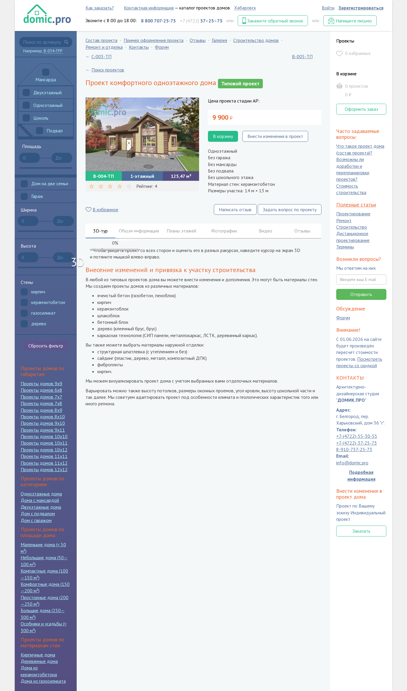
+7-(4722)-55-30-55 (356, 436)
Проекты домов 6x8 (41, 390)
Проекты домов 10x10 (44, 436)
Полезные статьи (356, 204)
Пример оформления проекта (153, 40)
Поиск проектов (107, 70)
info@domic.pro (352, 463)
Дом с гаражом (36, 520)
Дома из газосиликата (43, 681)
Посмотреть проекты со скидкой (359, 362)
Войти (328, 8)
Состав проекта (101, 40)
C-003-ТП (101, 56)
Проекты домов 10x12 (44, 450)
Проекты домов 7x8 (41, 403)
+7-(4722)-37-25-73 (356, 443)
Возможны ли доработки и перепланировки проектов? (352, 169)
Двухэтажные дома (41, 507)
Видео (265, 231)
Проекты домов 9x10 (43, 423)
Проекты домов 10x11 (44, 443)
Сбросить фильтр (45, 346)
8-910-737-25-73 (354, 449)
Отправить (361, 294)
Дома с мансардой (40, 500)
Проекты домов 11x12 (44, 463)
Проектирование (353, 214)
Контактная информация (149, 8)
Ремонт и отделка (104, 47)
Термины (345, 247)
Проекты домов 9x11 (43, 430)
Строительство (351, 227)
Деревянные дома (39, 661)
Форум (162, 47)
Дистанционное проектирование (353, 237)
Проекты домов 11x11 (44, 456)
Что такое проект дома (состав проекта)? (360, 149)
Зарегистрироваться (361, 8)
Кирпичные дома (38, 655)
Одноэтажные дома (41, 494)
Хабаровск (245, 8)
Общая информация (139, 231)
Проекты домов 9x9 (41, 383)
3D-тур (100, 231)
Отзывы (198, 40)
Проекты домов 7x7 (41, 397)
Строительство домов (256, 40)
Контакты (139, 47)
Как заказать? (100, 8)
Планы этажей (181, 231)
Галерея (219, 40)
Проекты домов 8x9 (41, 410)
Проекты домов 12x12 (44, 469)
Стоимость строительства (351, 189)
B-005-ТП (302, 56)
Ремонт (344, 220)
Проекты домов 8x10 (43, 417)
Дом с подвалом (38, 513)
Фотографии (224, 231)
